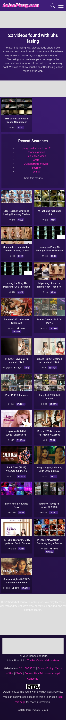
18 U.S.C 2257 (27, 668)
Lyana (36, 171)
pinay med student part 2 (36, 148)
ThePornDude (35, 660)
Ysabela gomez (36, 152)
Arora (36, 159)
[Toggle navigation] (61, 6)
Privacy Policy (45, 668)
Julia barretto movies (36, 163)
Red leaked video (36, 156)
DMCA (19, 673)
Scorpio (36, 167)
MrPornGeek (52, 660)
